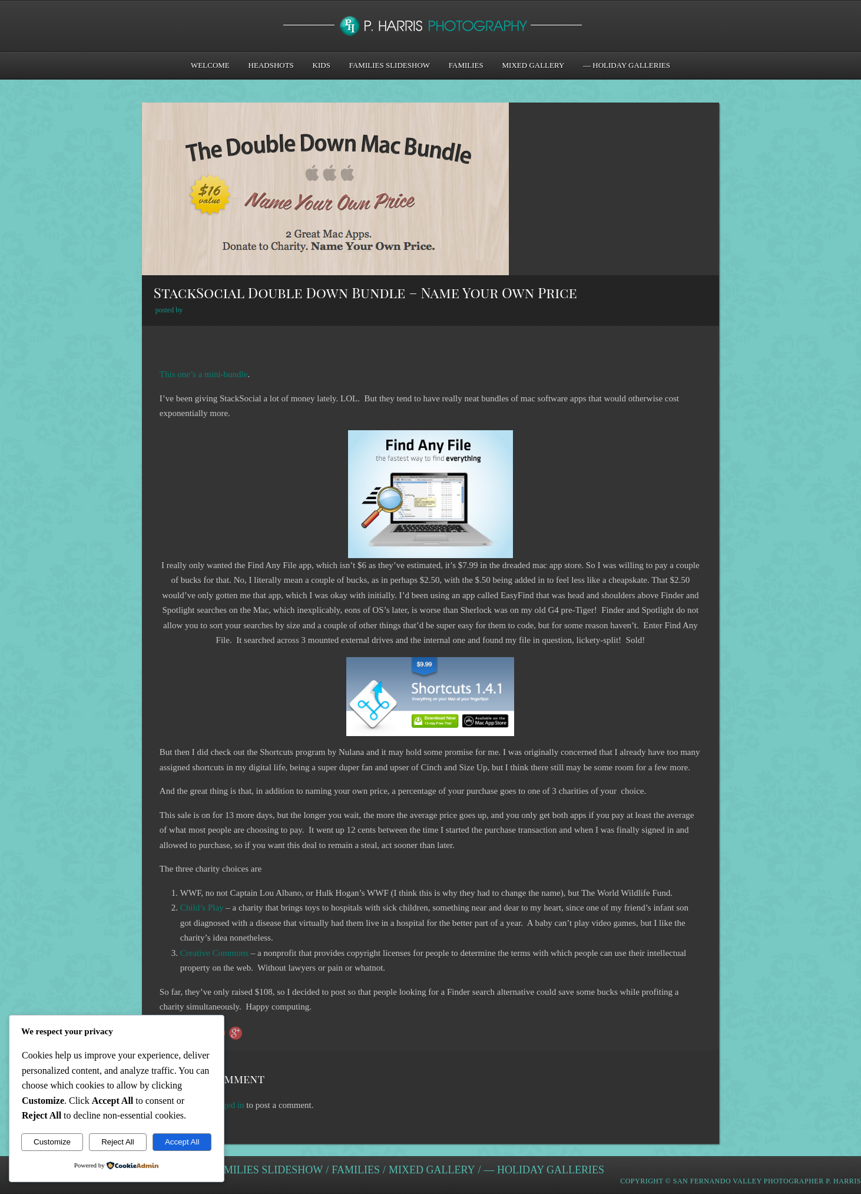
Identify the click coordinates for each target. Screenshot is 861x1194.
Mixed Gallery (533, 65)
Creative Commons (214, 953)
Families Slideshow (389, 65)
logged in (227, 1105)
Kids (321, 65)
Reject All (117, 1141)
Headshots (271, 65)
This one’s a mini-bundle (204, 374)
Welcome (210, 65)
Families (466, 65)
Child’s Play (202, 907)
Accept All (182, 1141)
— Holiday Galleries (626, 65)
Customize (52, 1141)
